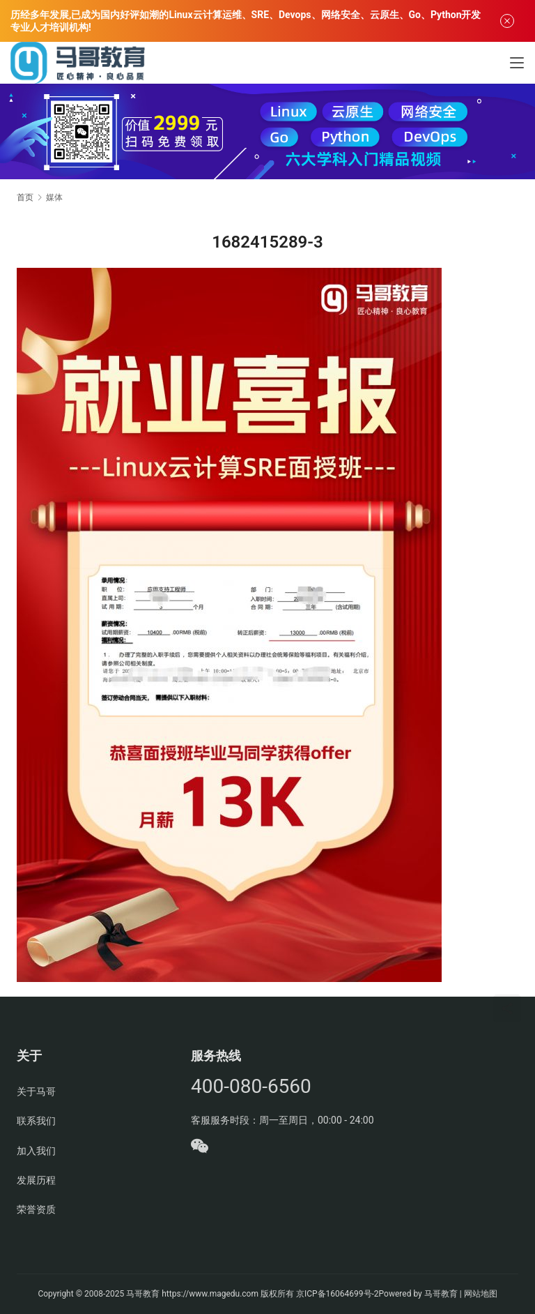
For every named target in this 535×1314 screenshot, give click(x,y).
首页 (25, 197)
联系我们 (36, 1120)
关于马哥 (36, 1091)
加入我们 (36, 1150)
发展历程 (36, 1180)
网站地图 (480, 1294)
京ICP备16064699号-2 (337, 1294)
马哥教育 (143, 1294)
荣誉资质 (36, 1209)
